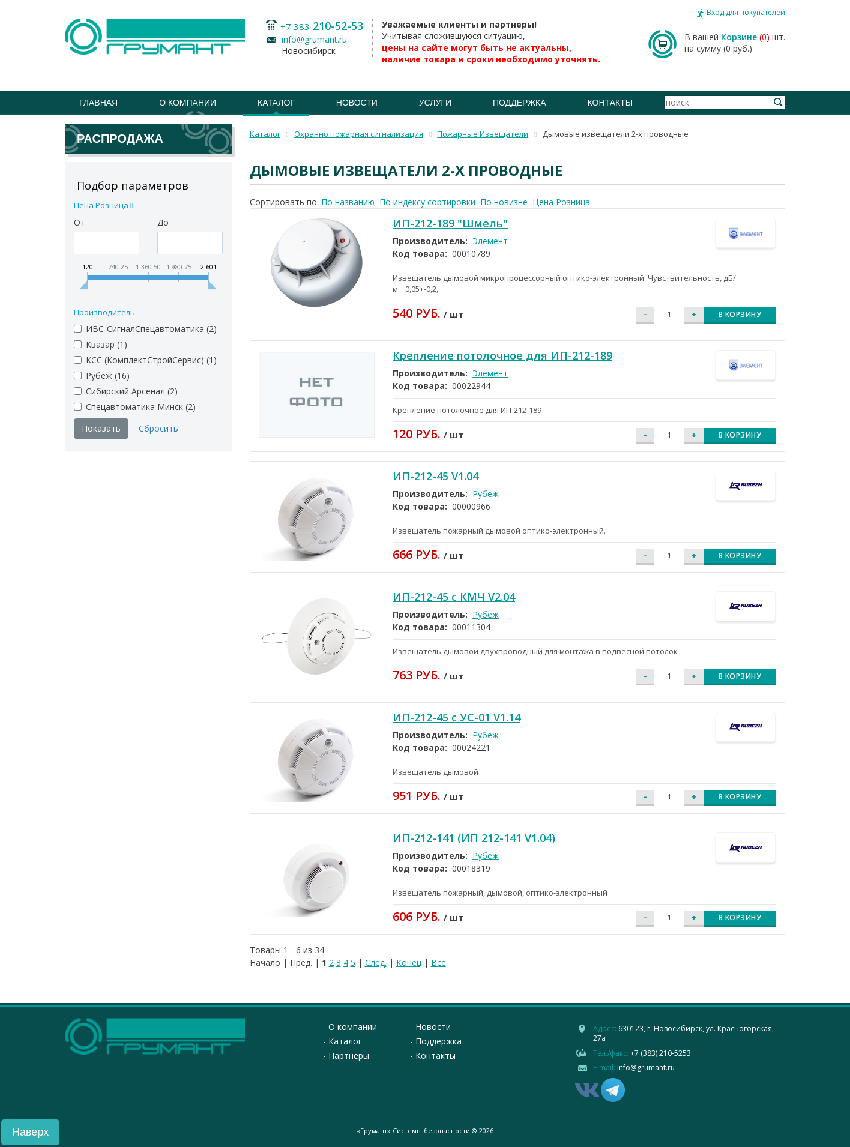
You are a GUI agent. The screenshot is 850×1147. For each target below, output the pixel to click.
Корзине (739, 37)
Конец (408, 962)
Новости (357, 102)
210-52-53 (338, 26)
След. (376, 962)
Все (438, 962)
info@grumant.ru (314, 39)
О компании (187, 102)
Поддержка (519, 102)
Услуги (435, 102)
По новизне (504, 202)
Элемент (490, 241)
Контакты (610, 102)
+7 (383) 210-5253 (660, 1053)
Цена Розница (561, 202)
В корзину (740, 314)
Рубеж (485, 493)
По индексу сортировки (427, 202)
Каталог (276, 102)
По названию (348, 202)
